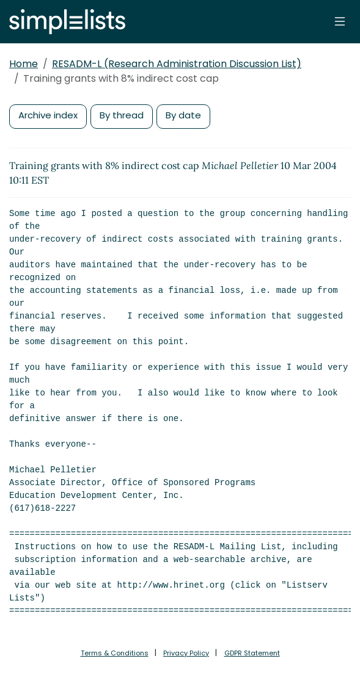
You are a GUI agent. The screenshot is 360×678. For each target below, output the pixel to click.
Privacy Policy (186, 653)
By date (183, 115)
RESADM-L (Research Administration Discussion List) (176, 64)
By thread (122, 115)
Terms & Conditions (115, 653)
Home (23, 64)
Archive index (48, 115)
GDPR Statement (252, 653)
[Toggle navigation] (340, 21)
